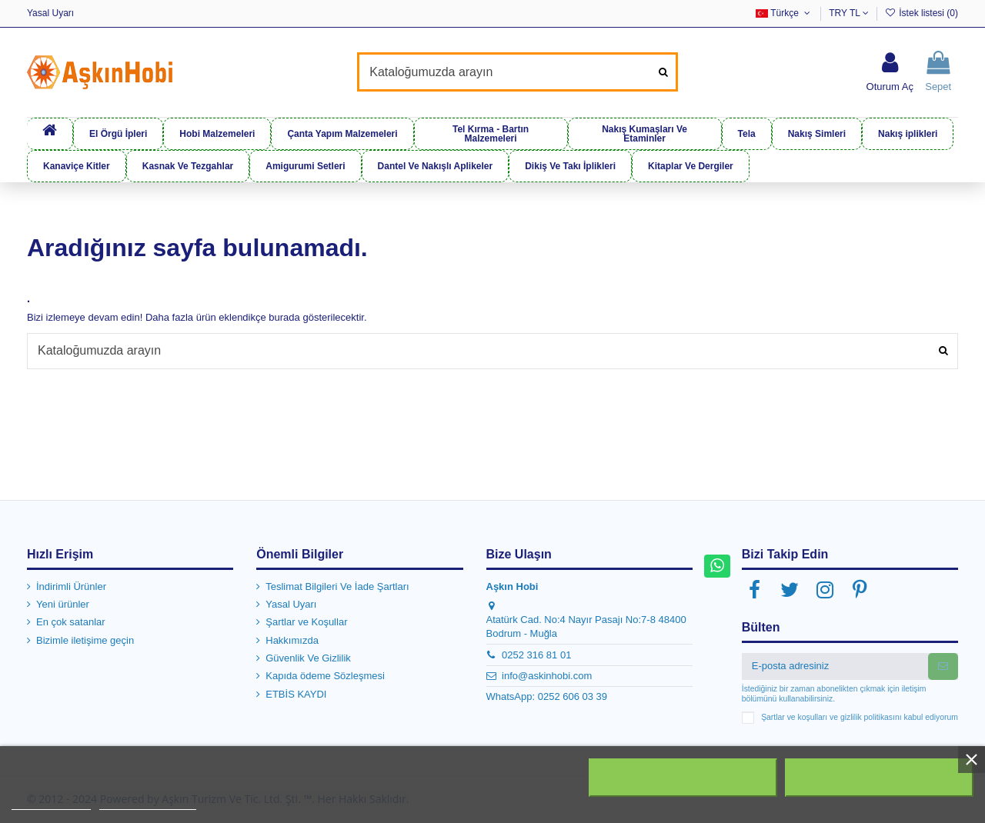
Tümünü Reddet (683, 777)
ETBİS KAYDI (295, 694)
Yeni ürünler (62, 604)
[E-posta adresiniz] (835, 665)
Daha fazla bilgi (51, 802)
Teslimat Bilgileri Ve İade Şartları (337, 585)
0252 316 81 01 (536, 654)
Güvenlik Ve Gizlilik (308, 658)
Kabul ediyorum (878, 777)
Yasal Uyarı (50, 13)
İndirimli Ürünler (71, 585)
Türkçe (784, 13)
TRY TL (849, 13)
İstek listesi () (921, 13)
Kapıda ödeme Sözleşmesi (325, 675)
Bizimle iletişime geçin (85, 640)
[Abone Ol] (943, 665)
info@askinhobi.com (547, 675)
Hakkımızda (292, 640)
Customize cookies (147, 802)
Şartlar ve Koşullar (306, 622)
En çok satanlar (70, 622)
